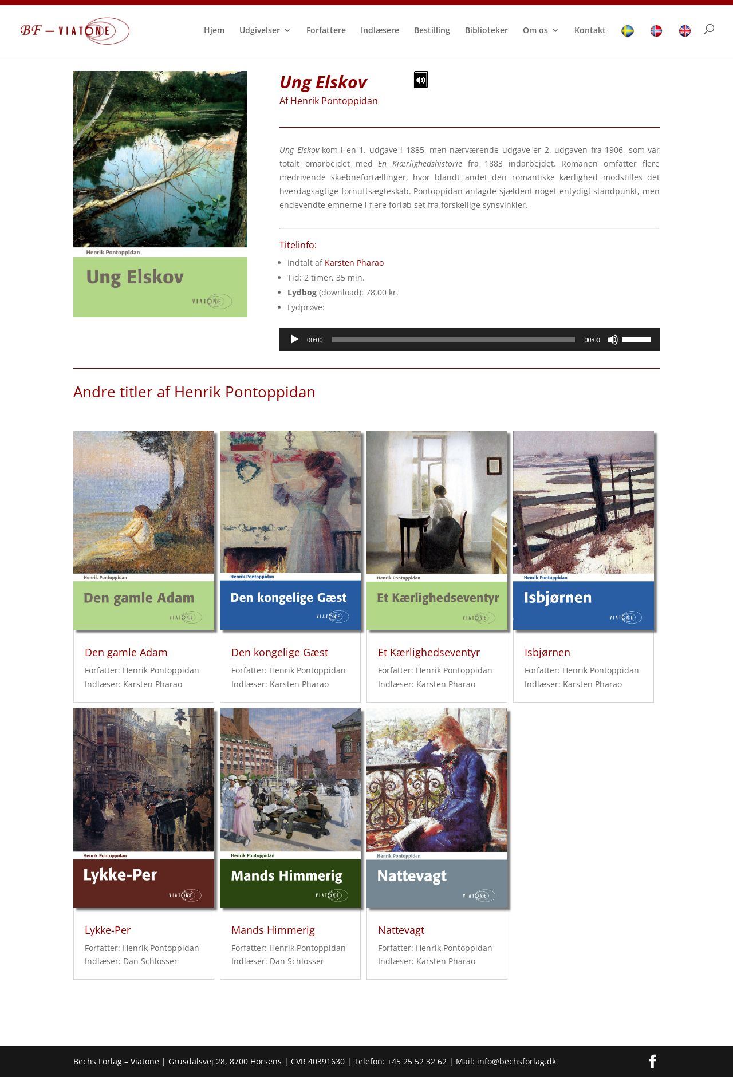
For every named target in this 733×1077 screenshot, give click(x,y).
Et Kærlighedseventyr (429, 652)
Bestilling (432, 30)
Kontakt (590, 30)
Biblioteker (486, 30)
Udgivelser (259, 30)
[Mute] (612, 339)
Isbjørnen (547, 652)
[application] (469, 339)
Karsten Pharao (354, 262)
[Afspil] (294, 339)
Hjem (214, 30)
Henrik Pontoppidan (334, 100)
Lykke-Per (108, 930)
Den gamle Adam (126, 652)
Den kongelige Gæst (279, 652)
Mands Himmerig (273, 930)
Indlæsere (380, 30)
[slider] (454, 339)
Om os (535, 30)
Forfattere (326, 30)
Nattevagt (401, 930)
